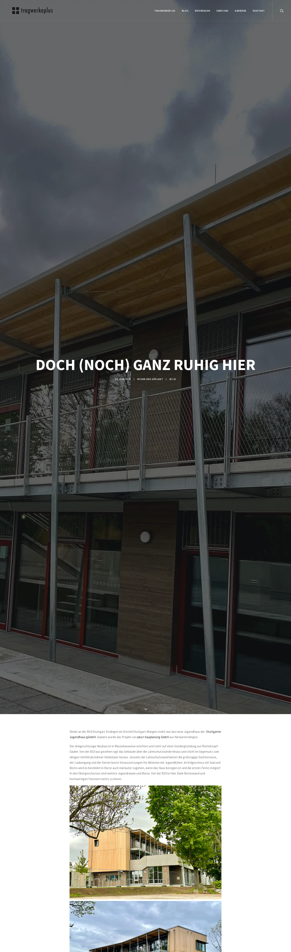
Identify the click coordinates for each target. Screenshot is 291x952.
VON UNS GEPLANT (151, 379)
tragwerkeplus (164, 10)
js (174, 379)
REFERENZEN (202, 10)
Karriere (240, 10)
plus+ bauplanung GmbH (153, 737)
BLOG (185, 10)
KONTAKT (259, 10)
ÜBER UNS (222, 10)
